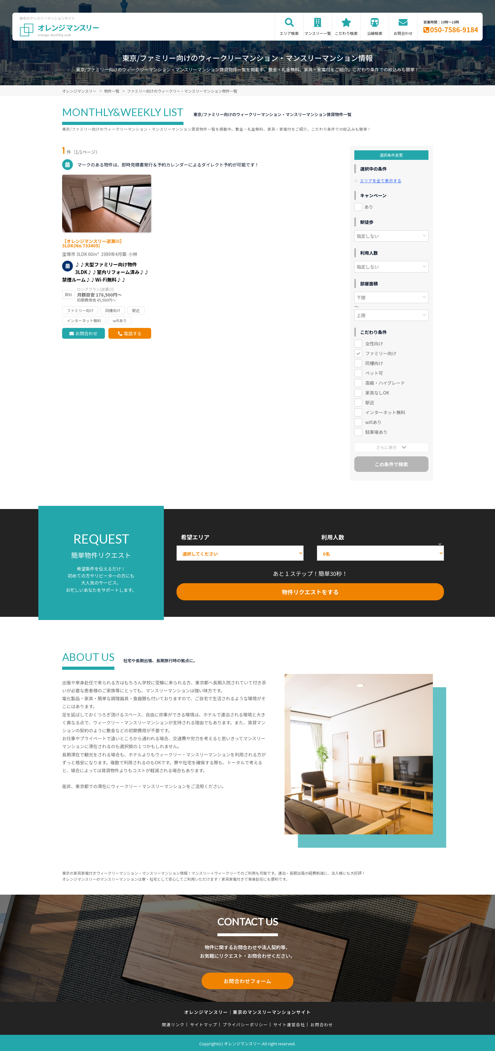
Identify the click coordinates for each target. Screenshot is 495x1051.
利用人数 (332, 537)
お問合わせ (403, 33)
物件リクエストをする (310, 592)
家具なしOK (377, 392)
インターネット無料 (385, 412)
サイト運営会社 (289, 1023)
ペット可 (374, 373)
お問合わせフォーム (247, 980)
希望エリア (195, 537)
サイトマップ (203, 1023)
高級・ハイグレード (385, 383)
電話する (132, 333)
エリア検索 (289, 33)
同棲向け (374, 363)
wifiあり (373, 422)
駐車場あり (376, 432)
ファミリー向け (380, 353)
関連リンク (173, 1023)
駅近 (369, 402)
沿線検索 (374, 33)
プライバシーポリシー (245, 1023)
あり (368, 207)
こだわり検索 (346, 33)
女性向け (374, 343)
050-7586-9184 (454, 29)
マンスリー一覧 (318, 33)
